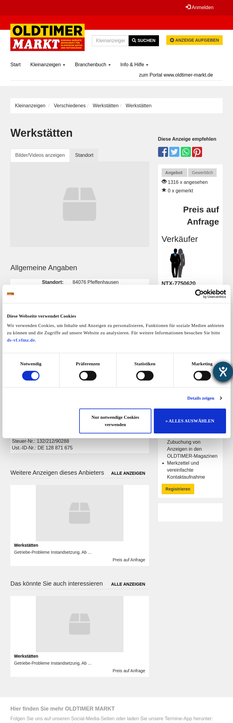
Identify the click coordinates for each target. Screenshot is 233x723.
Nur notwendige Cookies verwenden (115, 421)
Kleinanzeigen (47, 64)
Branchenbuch (93, 64)
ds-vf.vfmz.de (21, 340)
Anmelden (200, 7)
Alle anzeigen (128, 473)
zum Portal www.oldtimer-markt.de (176, 74)
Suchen (143, 40)
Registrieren (178, 489)
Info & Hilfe (134, 64)
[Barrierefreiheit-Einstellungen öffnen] (223, 372)
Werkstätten (106, 105)
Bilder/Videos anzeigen (40, 155)
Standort (84, 155)
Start (15, 64)
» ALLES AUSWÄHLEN (189, 420)
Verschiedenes (70, 105)
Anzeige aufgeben (194, 40)
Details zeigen (200, 398)
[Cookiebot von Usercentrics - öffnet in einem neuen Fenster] (199, 293)
